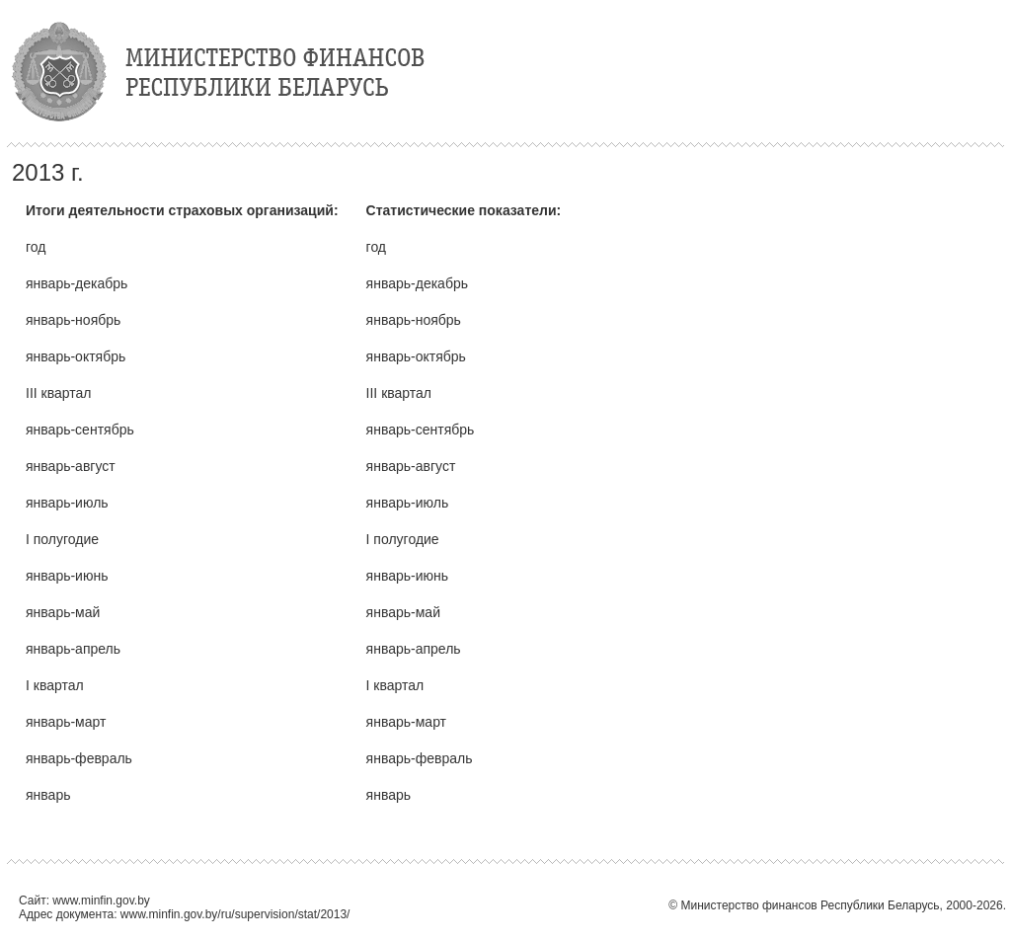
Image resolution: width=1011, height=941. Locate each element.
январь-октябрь (75, 356)
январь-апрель (73, 649)
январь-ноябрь (73, 320)
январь (48, 795)
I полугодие (62, 539)
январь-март (66, 722)
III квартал (58, 393)
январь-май (63, 612)
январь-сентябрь (80, 429)
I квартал (55, 685)
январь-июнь (67, 576)
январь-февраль (79, 758)
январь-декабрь (76, 283)
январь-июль (67, 502)
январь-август (71, 466)
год (35, 247)
